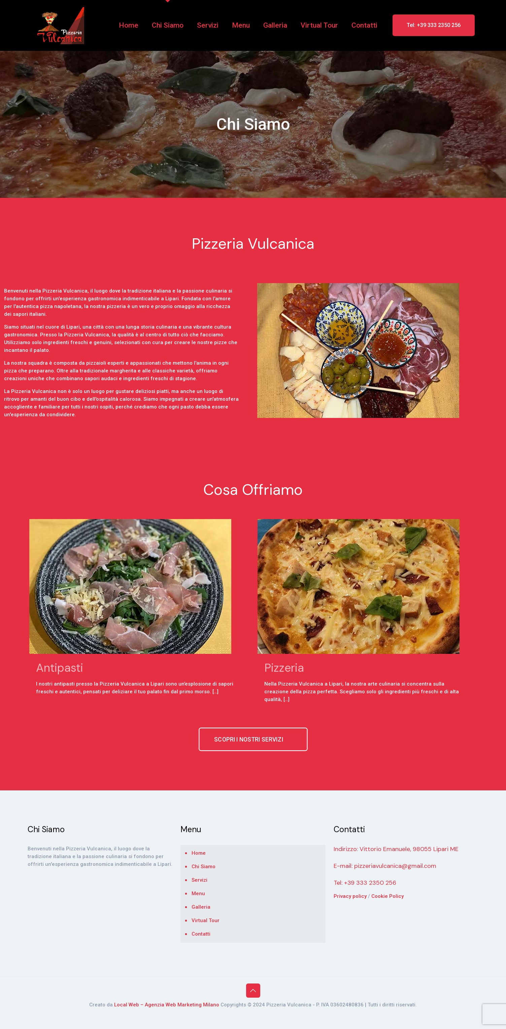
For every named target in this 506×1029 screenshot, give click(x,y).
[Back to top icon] (253, 990)
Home (199, 853)
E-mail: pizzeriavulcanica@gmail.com (385, 866)
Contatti (201, 934)
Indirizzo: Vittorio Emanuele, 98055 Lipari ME (396, 849)
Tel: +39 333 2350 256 (434, 25)
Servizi (199, 880)
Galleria (201, 907)
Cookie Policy (387, 896)
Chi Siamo (203, 867)
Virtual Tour (206, 920)
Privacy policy (351, 896)
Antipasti (59, 667)
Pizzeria (284, 667)
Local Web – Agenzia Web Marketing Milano (167, 1005)
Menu (198, 893)
